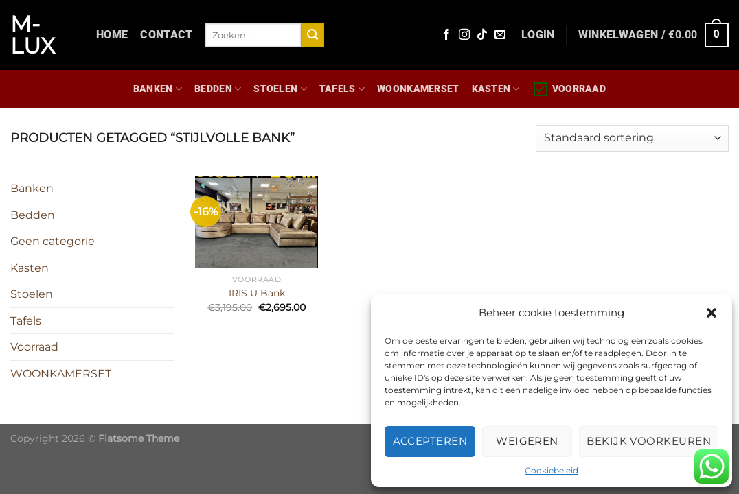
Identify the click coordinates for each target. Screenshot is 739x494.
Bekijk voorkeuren (649, 440)
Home (112, 34)
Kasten (496, 88)
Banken (157, 88)
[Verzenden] (312, 35)
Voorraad (569, 89)
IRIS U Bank (257, 293)
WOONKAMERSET (418, 89)
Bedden (217, 88)
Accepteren (430, 440)
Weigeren (527, 440)
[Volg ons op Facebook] (446, 35)
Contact (166, 34)
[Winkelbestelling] (632, 138)
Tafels (342, 88)
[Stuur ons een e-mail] (499, 35)
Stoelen (280, 88)
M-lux (32, 35)
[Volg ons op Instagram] (464, 35)
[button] (711, 313)
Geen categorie (52, 241)
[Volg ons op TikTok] (482, 35)
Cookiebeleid (551, 470)
